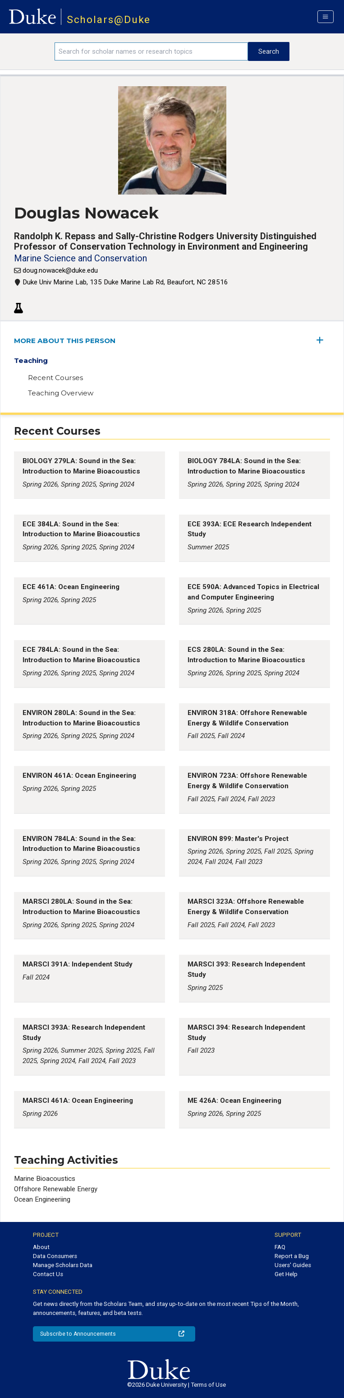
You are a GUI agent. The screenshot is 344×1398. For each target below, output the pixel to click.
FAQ (280, 1247)
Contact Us (48, 1274)
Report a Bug (292, 1256)
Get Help (286, 1274)
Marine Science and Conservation (80, 258)
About (41, 1247)
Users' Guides (293, 1265)
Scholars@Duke (109, 20)
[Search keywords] (151, 51)
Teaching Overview (60, 393)
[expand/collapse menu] (323, 340)
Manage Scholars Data (62, 1265)
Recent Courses (55, 377)
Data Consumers (55, 1256)
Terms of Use (208, 1384)
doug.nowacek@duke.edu (60, 270)
